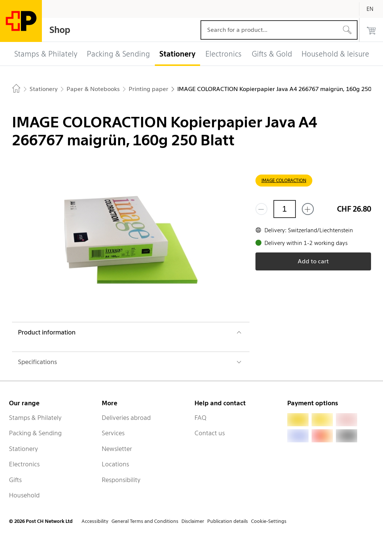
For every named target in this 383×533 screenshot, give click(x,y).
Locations (115, 464)
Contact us (209, 433)
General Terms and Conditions (144, 521)
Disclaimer (192, 521)
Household (24, 495)
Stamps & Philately (35, 417)
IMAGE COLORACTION (283, 180)
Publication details (227, 521)
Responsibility (121, 480)
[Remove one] (261, 209)
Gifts (15, 480)
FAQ (200, 417)
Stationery (23, 448)
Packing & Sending (35, 433)
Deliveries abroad (126, 417)
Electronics (24, 464)
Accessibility (95, 521)
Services (113, 433)
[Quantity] (284, 209)
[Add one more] (308, 209)
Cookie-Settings (269, 521)
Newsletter (117, 448)
